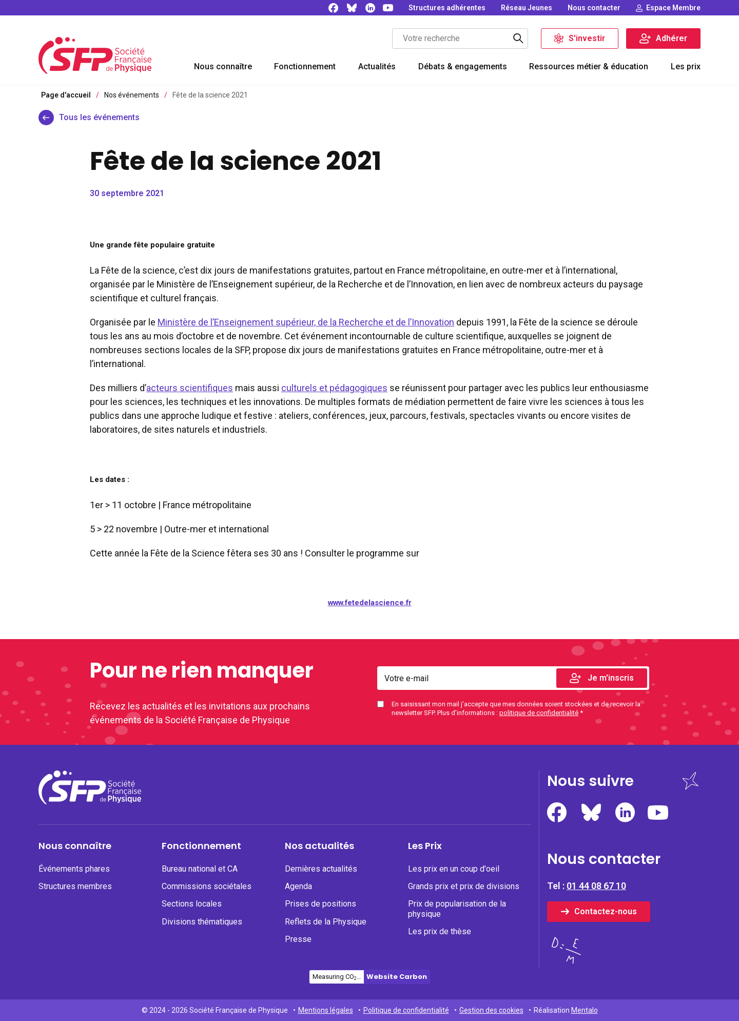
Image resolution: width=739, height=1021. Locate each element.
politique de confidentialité (538, 713)
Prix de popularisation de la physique (457, 908)
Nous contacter (594, 8)
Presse (298, 939)
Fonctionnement (305, 66)
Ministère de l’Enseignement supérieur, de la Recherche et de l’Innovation (306, 322)
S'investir (587, 38)
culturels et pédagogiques (334, 387)
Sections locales (192, 904)
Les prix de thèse (439, 931)
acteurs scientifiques (189, 387)
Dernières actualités (321, 869)
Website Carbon (396, 976)
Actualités (377, 66)
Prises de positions (320, 904)
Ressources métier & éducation (588, 66)
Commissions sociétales (206, 886)
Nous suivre (590, 781)
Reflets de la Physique (325, 922)
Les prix (686, 66)
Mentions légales (325, 1010)
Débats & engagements (462, 66)
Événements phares (74, 869)
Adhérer (671, 38)
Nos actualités (319, 846)
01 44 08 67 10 (596, 885)
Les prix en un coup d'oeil (453, 869)
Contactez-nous (605, 911)
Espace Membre (673, 8)
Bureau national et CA (200, 869)
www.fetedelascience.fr (370, 602)
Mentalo (584, 1010)
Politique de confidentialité (406, 1010)
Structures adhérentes (447, 8)
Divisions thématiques (202, 922)
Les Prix (425, 846)
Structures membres (75, 886)
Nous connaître (223, 66)
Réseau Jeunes (526, 8)
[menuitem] (223, 68)
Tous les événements (99, 117)
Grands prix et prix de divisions (463, 886)
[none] (447, 7)
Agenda (298, 886)
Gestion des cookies (491, 1010)
